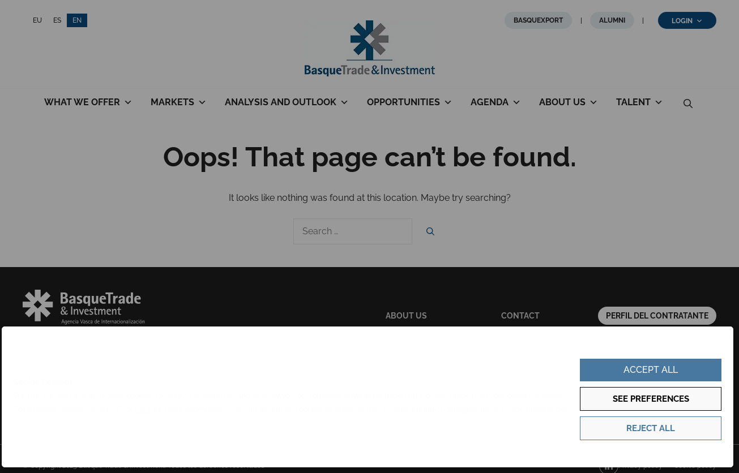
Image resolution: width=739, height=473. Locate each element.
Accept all (650, 369)
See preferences (651, 399)
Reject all (650, 428)
